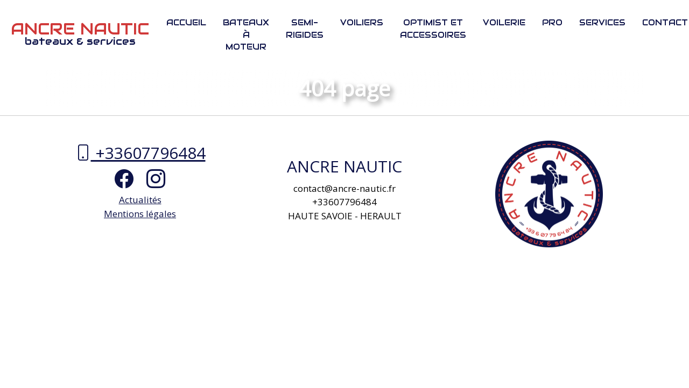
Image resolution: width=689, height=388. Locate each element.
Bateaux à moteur (246, 34)
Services (602, 22)
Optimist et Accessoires (433, 28)
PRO (552, 22)
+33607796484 (140, 153)
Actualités (140, 199)
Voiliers (361, 22)
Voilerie (504, 22)
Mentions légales (140, 213)
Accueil (186, 22)
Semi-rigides (305, 28)
